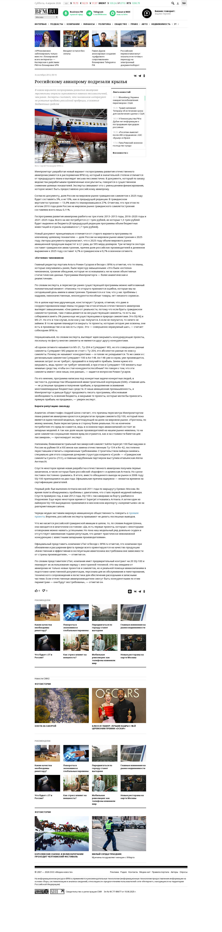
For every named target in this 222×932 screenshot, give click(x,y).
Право (134, 24)
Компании (73, 24)
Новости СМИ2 (42, 678)
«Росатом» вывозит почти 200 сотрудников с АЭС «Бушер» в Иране (127, 135)
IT (175, 24)
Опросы (183, 872)
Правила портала (160, 872)
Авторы (174, 872)
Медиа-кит (144, 872)
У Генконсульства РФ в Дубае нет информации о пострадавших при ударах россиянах (127, 123)
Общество (120, 24)
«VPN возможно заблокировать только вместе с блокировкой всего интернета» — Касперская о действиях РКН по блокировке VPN (47, 58)
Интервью (41, 24)
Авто (145, 24)
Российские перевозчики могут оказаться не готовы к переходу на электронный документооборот (132, 58)
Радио (123, 872)
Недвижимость (160, 24)
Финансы (89, 24)
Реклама (114, 872)
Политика (104, 24)
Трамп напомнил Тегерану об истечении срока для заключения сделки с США (128, 110)
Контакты (133, 872)
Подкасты (56, 24)
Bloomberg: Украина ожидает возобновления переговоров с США (126, 100)
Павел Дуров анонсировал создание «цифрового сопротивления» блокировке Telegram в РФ (104, 58)
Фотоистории (43, 684)
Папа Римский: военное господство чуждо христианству (128, 145)
